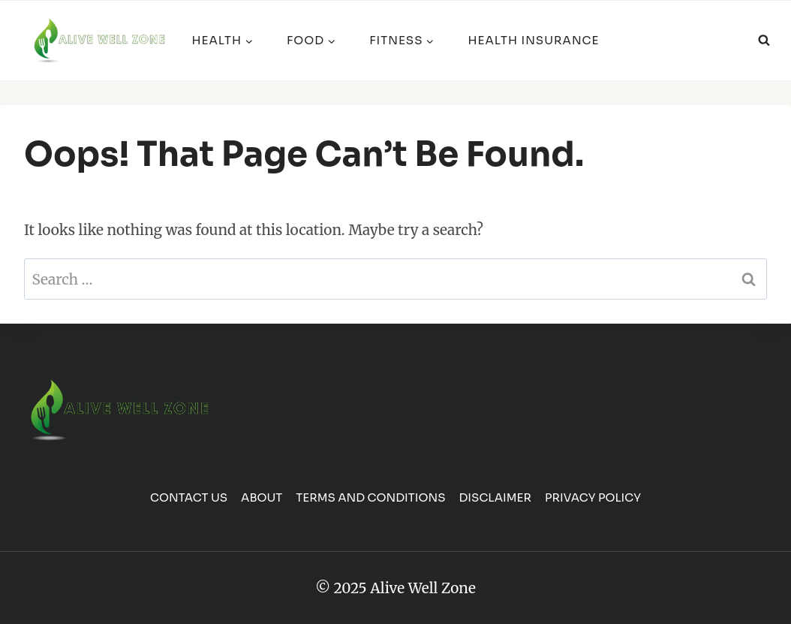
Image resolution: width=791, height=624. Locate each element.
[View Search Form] (764, 41)
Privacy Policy (593, 497)
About (261, 497)
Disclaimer (495, 497)
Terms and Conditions (370, 497)
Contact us (188, 497)
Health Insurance (533, 40)
